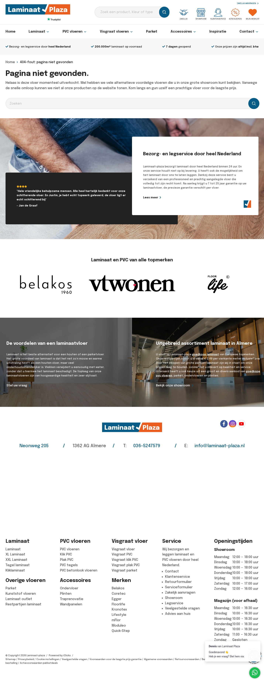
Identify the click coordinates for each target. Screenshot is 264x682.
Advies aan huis (178, 614)
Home (10, 31)
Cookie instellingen (47, 659)
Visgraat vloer (123, 549)
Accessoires (183, 31)
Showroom (201, 14)
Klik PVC (66, 554)
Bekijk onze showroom (173, 385)
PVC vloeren (75, 31)
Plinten (65, 593)
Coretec (119, 593)
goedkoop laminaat (205, 354)
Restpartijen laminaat (23, 604)
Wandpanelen (71, 604)
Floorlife (118, 604)
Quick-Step (121, 631)
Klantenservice (218, 14)
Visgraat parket (124, 570)
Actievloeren (235, 14)
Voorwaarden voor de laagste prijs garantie (116, 659)
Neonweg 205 (34, 445)
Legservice (174, 603)
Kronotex (119, 609)
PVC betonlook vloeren (78, 570)
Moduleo (119, 625)
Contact (248, 31)
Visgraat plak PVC (126, 565)
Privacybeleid (26, 659)
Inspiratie (217, 31)
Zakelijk (183, 14)
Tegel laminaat (18, 565)
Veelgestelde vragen (182, 608)
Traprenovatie (71, 599)
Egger (116, 599)
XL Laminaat (15, 554)
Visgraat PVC (122, 554)
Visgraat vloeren (116, 31)
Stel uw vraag (16, 385)
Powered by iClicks (60, 655)
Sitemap (11, 659)
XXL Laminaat (16, 560)
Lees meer (159, 197)
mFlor (116, 620)
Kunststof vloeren (21, 593)
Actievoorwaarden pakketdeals (39, 663)
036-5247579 (146, 445)
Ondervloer (69, 588)
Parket (151, 31)
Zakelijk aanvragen (247, 3)
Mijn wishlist (252, 14)
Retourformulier (178, 582)
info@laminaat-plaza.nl (220, 445)
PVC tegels (69, 565)
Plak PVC (66, 560)
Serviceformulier (179, 587)
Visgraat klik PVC (125, 560)
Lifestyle (119, 615)
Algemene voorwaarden (158, 659)
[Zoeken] (164, 12)
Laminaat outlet (19, 599)
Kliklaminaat (15, 570)
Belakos (118, 588)
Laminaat (39, 31)
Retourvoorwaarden (187, 659)
